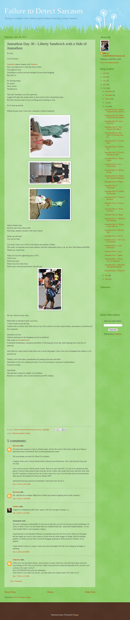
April (107, 279)
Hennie (26, 340)
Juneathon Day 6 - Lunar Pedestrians (113, 247)
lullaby (27, 433)
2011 (105, 88)
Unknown (16, 560)
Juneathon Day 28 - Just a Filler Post (114, 122)
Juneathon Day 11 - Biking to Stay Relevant (115, 220)
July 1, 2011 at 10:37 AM (21, 484)
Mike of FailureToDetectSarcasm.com (114, 54)
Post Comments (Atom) (22, 597)
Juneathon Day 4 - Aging (113, 255)
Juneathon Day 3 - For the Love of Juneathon (114, 260)
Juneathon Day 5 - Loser (113, 251)
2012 (105, 85)
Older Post (90, 592)
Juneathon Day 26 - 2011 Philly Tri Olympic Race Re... (114, 135)
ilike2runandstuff (19, 433)
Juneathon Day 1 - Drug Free (115, 271)
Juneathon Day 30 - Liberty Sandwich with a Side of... (115, 111)
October (108, 99)
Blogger (76, 615)
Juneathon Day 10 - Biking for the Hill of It (114, 225)
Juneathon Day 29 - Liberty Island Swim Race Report (114, 116)
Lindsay (16, 506)
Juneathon (11, 64)
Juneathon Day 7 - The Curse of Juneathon (115, 241)
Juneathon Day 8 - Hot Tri (114, 236)
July (106, 103)
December (109, 91)
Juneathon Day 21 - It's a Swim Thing (113, 165)
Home (50, 592)
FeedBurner (118, 334)
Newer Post (10, 592)
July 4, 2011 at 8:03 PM (21, 552)
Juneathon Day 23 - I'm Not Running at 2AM (114, 154)
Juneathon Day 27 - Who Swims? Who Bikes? (113, 128)
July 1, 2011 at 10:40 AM (21, 499)
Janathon (34, 64)
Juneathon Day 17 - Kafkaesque (111, 187)
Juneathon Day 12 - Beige (114, 215)
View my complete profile (109, 63)
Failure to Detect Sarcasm (43, 11)
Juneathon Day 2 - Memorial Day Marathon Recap (115, 266)
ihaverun (16, 446)
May (107, 275)
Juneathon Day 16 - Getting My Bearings (114, 192)
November (109, 95)
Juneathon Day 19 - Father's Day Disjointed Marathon (114, 177)
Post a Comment (16, 581)
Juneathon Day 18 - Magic (114, 182)
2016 (105, 73)
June (107, 106)
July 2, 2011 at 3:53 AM (21, 513)
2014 (105, 77)
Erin (19, 340)
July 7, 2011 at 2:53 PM (21, 576)
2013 (105, 81)
